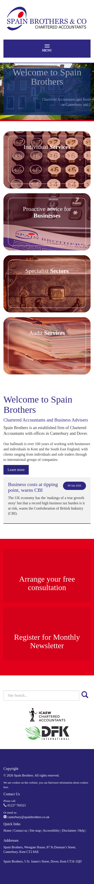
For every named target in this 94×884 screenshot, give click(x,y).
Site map (35, 830)
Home (7, 830)
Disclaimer (69, 830)
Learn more (16, 470)
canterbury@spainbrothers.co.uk (26, 817)
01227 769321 (14, 805)
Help (81, 830)
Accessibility (51, 830)
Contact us (20, 830)
